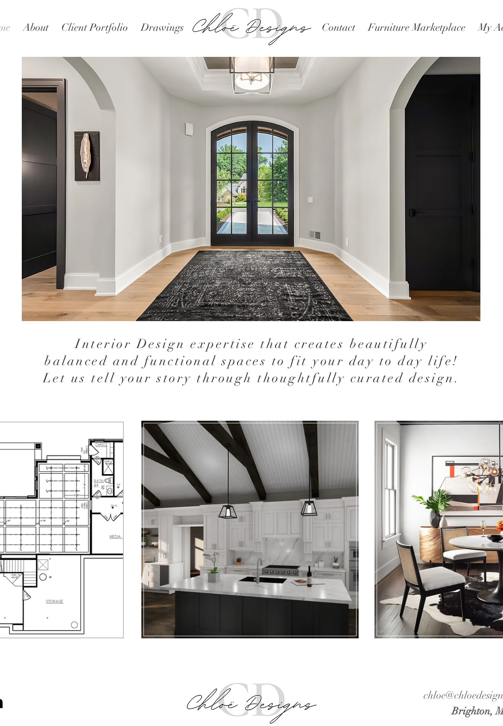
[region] (251, 528)
